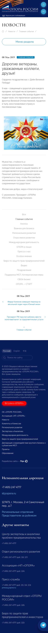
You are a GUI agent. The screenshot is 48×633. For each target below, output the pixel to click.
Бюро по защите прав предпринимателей (24, 261)
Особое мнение (24, 256)
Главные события (26, 31)
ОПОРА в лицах (24, 247)
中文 (24, 351)
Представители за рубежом (19, 515)
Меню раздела (25, 41)
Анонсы (24, 224)
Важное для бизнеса (24, 228)
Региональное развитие (24, 233)
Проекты (5, 449)
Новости (11, 31)
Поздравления (24, 270)
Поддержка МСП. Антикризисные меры (24, 275)
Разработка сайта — (15, 461)
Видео (24, 265)
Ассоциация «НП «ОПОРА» (13, 416)
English (17, 351)
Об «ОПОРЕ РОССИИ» (12, 412)
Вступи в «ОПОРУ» (14, 403)
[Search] (17, 357)
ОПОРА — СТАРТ (24, 284)
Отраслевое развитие (24, 237)
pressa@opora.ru (9, 588)
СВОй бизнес (24, 279)
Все (24, 214)
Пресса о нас (24, 251)
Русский (6, 351)
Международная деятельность (24, 242)
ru (43, 11)
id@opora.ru (9, 493)
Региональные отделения (17, 511)
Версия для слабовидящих (14, 15)
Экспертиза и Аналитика (12, 431)
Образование (7, 453)
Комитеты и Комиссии (11, 424)
